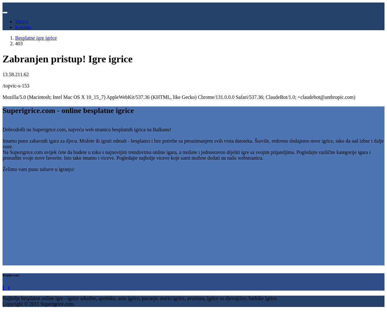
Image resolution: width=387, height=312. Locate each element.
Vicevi (21, 21)
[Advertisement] (192, 221)
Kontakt (23, 27)
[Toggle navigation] (5, 13)
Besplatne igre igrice (36, 38)
